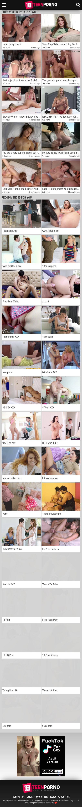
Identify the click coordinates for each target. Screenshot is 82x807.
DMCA (29, 797)
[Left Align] (5, 5)
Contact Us (19, 797)
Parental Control (60, 797)
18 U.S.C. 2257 (41, 797)
